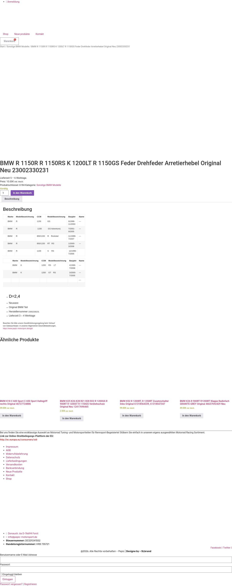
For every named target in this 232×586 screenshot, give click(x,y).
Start (2, 46)
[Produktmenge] (4, 193)
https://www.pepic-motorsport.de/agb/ (18, 328)
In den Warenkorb (22, 193)
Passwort (5, 564)
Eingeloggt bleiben (11, 574)
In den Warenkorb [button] (11, 415)
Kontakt (40, 34)
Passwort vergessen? (11, 584)
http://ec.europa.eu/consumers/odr (18, 439)
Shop (5, 34)
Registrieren (30, 584)
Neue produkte (22, 34)
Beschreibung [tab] (12, 198)
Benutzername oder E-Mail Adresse (18, 555)
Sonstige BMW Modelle (18, 46)
